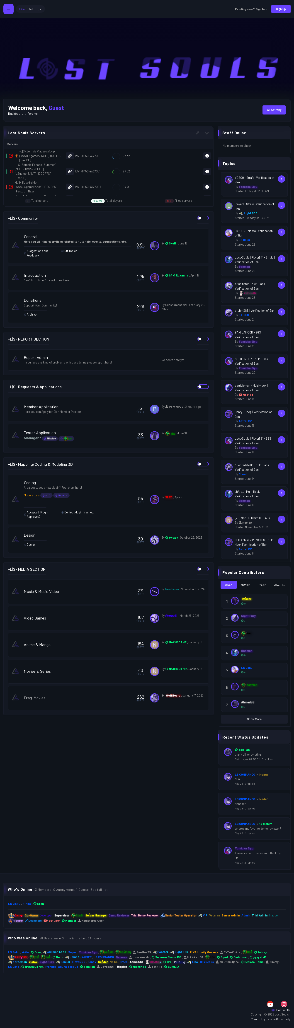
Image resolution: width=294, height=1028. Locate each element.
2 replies (249, 862)
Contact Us (281, 1010)
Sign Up (281, 9)
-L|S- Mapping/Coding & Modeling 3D (40, 464)
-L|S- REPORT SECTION (28, 338)
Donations (36, 300)
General (34, 236)
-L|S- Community (23, 218)
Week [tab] (228, 584)
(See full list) (99, 889)
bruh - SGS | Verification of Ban (255, 310)
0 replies (267, 759)
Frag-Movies (38, 697)
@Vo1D (50, 495)
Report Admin (39, 357)
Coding (33, 482)
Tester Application (43, 432)
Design (33, 535)
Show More (254, 719)
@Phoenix (65, 495)
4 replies (250, 783)
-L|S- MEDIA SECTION (27, 569)
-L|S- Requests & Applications (35, 386)
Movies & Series (40, 671)
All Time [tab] (280, 584)
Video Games (38, 617)
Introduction (38, 275)
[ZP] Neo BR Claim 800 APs (252, 518)
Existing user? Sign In (251, 9)
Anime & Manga (40, 644)
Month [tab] (245, 584)
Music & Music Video (44, 591)
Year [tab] (263, 584)
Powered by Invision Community (271, 1019)
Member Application (44, 406)
